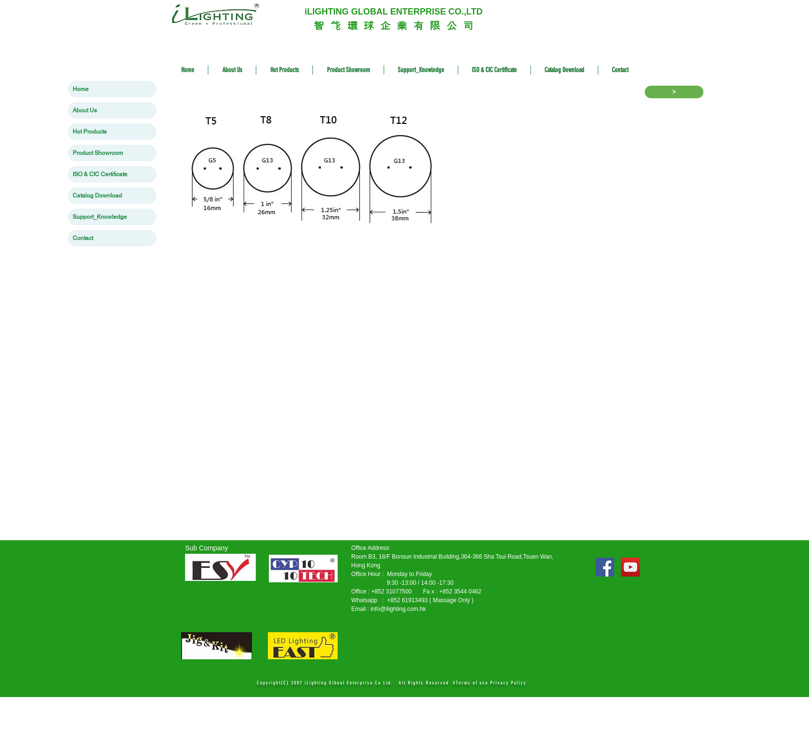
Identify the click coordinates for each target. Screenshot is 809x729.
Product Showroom (98, 153)
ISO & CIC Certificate (100, 174)
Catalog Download (97, 195)
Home (81, 89)
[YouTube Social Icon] (630, 567)
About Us (85, 110)
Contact (83, 238)
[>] (674, 92)
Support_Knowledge (100, 216)
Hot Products (90, 131)
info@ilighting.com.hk (398, 609)
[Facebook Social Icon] (604, 567)
